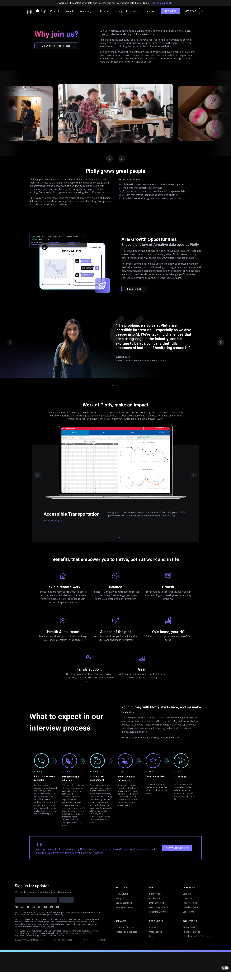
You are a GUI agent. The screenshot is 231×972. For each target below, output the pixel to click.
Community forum (143, 849)
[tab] (112, 385)
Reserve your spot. (161, 3)
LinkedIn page (121, 849)
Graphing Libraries (158, 911)
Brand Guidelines (191, 907)
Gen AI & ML (189, 927)
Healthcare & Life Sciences (196, 936)
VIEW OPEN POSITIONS (177, 847)
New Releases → (124, 907)
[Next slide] (220, 342)
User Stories (155, 931)
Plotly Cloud (121, 898)
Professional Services (126, 931)
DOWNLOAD (170, 11)
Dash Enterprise (124, 902)
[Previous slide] (109, 158)
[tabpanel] (115, 482)
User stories (105, 849)
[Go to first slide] (121, 158)
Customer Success (125, 927)
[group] (55, 11)
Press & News (190, 902)
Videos (152, 927)
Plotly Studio (122, 893)
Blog (76, 849)
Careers (187, 893)
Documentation (88, 849)
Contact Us (188, 911)
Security (102, 939)
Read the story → (53, 520)
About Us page (47, 926)
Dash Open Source (158, 907)
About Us (187, 898)
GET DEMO (190, 11)
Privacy (85, 939)
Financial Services (191, 931)
